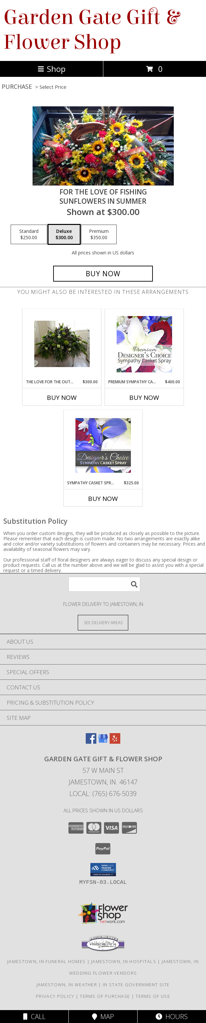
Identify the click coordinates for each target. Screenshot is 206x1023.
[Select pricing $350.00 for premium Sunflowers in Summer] (98, 234)
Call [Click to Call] (34, 1016)
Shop (51, 68)
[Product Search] (104, 584)
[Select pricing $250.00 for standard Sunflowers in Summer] (29, 234)
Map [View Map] (103, 1016)
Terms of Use (153, 996)
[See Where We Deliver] (103, 622)
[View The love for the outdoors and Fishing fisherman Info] (62, 344)
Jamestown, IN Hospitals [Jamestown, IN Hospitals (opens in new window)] (123, 961)
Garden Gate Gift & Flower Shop (91, 30)
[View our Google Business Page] (103, 741)
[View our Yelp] (115, 741)
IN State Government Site (136, 985)
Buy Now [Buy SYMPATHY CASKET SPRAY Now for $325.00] (103, 498)
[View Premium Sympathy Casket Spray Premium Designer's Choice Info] (144, 344)
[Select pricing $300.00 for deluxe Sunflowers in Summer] (64, 234)
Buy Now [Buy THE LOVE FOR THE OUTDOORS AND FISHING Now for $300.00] (62, 397)
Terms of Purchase (105, 996)
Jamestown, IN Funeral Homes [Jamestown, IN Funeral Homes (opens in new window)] (46, 961)
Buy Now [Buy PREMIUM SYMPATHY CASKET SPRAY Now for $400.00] (144, 397)
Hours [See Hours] (171, 1016)
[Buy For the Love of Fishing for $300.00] (103, 274)
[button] (103, 869)
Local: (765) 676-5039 (103, 793)
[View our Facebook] (91, 741)
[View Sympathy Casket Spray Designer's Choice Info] (103, 445)
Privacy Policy (55, 996)
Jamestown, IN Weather (67, 985)
